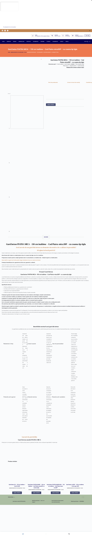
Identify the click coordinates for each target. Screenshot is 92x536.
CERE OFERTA (50, 104)
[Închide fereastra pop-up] (91, 0)
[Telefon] (69, 534)
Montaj (67, 41)
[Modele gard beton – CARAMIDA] (68, 501)
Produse (14, 41)
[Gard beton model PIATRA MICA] (10, 501)
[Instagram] (5, 30)
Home (9, 52)
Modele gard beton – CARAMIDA (77, 501)
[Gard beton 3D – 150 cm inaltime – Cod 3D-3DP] (17, 473)
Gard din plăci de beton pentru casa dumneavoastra (57, 501)
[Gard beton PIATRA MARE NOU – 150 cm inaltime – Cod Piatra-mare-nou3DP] (56, 473)
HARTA (87, 35)
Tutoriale (48, 41)
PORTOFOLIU (29, 41)
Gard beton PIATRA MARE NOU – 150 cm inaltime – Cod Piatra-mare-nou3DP (55, 486)
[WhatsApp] (7, 30)
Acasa (3, 41)
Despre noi (9, 41)
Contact (61, 41)
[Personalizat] (23, 534)
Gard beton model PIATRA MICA (19, 501)
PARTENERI (42, 41)
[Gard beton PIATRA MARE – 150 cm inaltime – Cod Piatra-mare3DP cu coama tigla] (36, 473)
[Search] (89, 41)
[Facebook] (2, 30)
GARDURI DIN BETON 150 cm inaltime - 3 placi (19, 52)
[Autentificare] (89, 30)
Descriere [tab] (46, 237)
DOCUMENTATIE (35, 41)
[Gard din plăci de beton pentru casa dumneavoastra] (48, 501)
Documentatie (55, 41)
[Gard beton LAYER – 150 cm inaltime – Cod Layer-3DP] (75, 473)
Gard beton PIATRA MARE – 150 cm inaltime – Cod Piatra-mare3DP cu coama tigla (36, 486)
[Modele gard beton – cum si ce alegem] (29, 501)
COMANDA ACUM (21, 41)
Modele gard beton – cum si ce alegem (38, 501)
